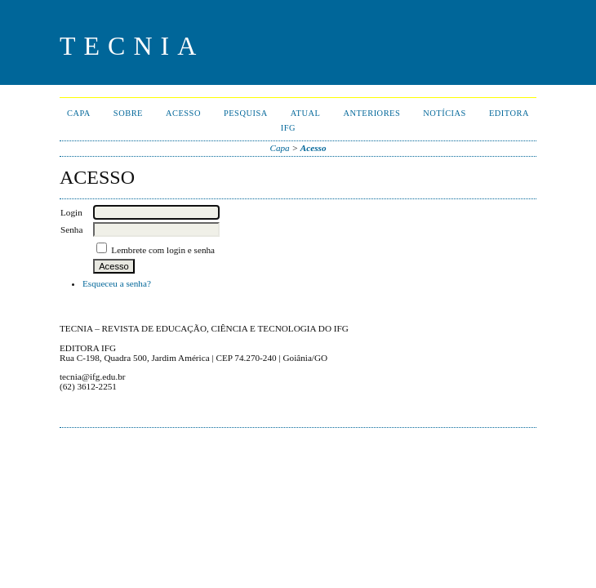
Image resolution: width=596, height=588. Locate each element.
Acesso (183, 113)
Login (71, 212)
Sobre (128, 113)
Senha (71, 229)
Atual (306, 113)
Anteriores (371, 113)
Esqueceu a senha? (116, 283)
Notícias (444, 113)
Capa (79, 113)
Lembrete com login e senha (163, 250)
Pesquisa (246, 113)
